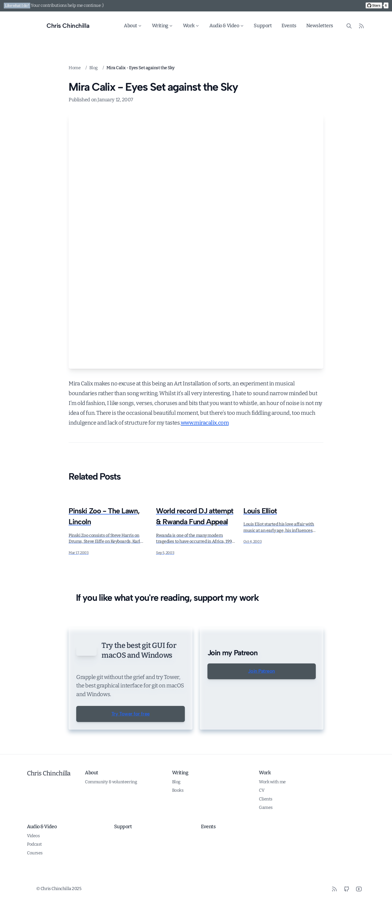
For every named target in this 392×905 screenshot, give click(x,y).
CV (261, 815)
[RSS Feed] (361, 26)
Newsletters (319, 26)
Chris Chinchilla (49, 798)
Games (266, 832)
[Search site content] (349, 26)
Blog (93, 67)
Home (75, 67)
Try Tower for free (130, 739)
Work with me (272, 807)
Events (289, 26)
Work (191, 26)
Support (263, 26)
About (133, 26)
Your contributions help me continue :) (67, 5)
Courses (35, 878)
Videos (33, 861)
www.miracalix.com (205, 422)
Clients (265, 824)
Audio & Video (227, 26)
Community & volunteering (111, 807)
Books (178, 815)
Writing (162, 26)
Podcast (34, 869)
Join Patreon (261, 671)
